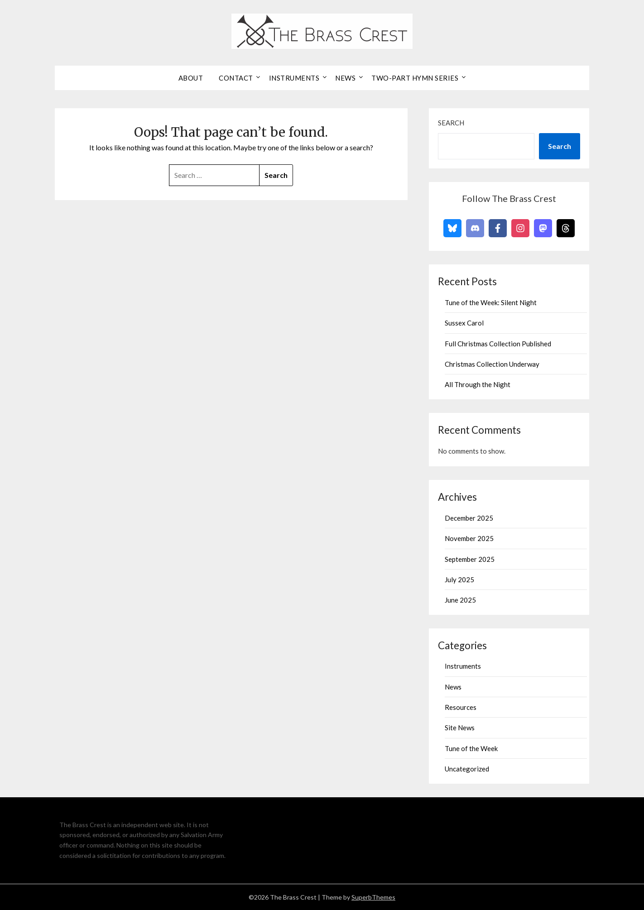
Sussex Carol (464, 323)
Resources (460, 707)
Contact (236, 78)
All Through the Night (477, 384)
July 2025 (459, 579)
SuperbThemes (373, 897)
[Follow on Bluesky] (452, 228)
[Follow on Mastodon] (543, 228)
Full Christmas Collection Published (498, 344)
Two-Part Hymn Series (414, 78)
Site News (460, 727)
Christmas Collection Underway (492, 364)
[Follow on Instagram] (520, 228)
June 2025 (460, 600)
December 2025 (469, 518)
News (345, 78)
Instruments (294, 78)
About (190, 78)
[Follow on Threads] (566, 228)
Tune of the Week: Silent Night (491, 302)
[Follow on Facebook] (498, 228)
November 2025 (469, 538)
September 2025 (470, 559)
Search (451, 123)
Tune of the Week (471, 748)
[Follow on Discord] (475, 228)
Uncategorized (467, 769)
